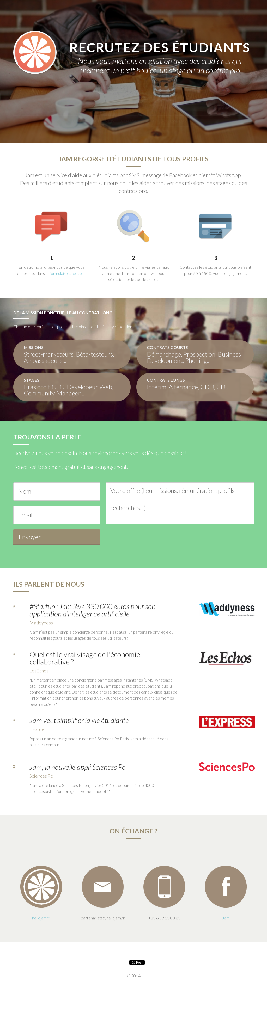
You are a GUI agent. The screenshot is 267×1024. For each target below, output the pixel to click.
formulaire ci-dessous (68, 277)
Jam (75, 116)
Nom (24, 491)
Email (25, 514)
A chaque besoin (137, 116)
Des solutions (99, 116)
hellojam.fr (41, 922)
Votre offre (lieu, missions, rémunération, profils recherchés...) (172, 499)
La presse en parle (178, 116)
